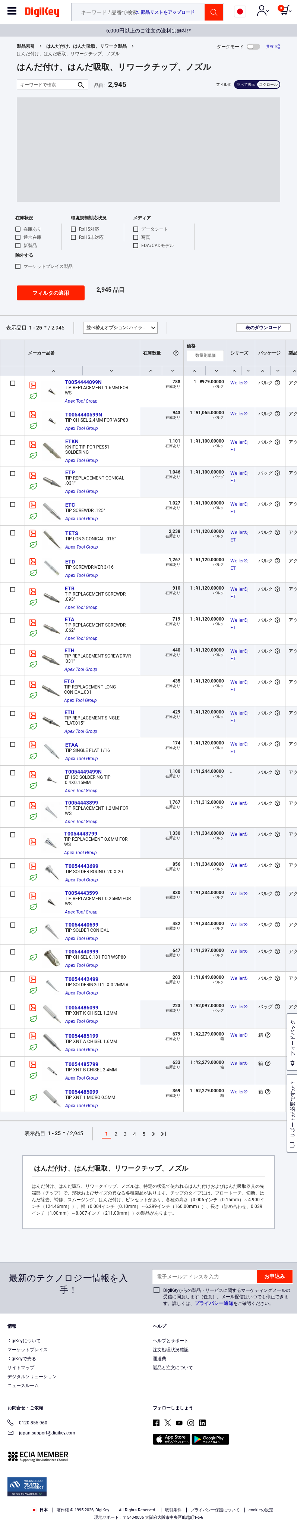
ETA (69, 619)
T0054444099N (83, 382)
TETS (71, 533)
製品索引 (26, 46)
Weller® (238, 382)
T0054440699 (81, 925)
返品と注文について (173, 1367)
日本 (40, 1510)
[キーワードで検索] (46, 84)
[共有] (273, 46)
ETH (69, 650)
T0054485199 (81, 1036)
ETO (69, 681)
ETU (69, 712)
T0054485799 (81, 1064)
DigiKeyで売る (21, 1358)
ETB (70, 588)
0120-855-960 (27, 1423)
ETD (70, 562)
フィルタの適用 (50, 293)
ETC (70, 505)
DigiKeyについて (24, 1340)
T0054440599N (83, 415)
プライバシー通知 (214, 1303)
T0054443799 (80, 834)
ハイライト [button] (118, 327)
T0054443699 (81, 866)
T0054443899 (81, 803)
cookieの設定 (261, 1510)
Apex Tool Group (81, 401)
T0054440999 (81, 952)
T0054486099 (81, 1008)
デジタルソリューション (32, 1376)
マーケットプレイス (27, 1349)
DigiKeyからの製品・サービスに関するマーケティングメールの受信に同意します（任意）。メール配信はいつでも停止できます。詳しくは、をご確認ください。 (226, 1297)
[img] (42, 13)
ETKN (72, 441)
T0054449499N (83, 772)
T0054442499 (81, 979)
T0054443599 (81, 893)
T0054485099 (81, 1092)
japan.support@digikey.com (41, 1433)
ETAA (71, 745)
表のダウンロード (263, 327)
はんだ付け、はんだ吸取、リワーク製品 (86, 46)
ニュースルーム (23, 1385)
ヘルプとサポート (171, 1340)
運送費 (159, 1358)
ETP (70, 472)
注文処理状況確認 (171, 1349)
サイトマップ (20, 1367)
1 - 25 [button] (35, 328)
